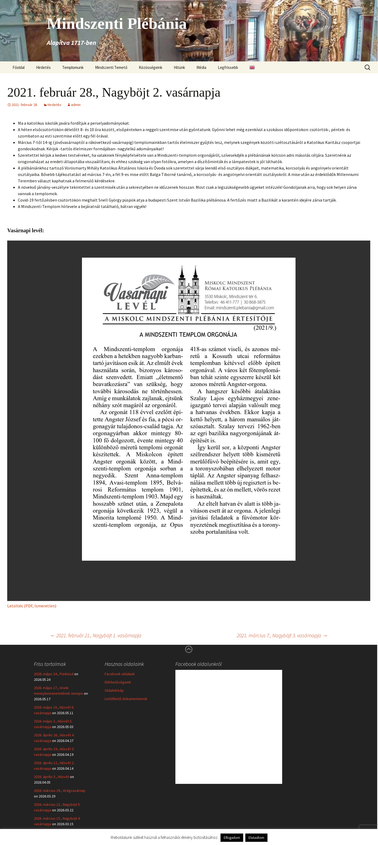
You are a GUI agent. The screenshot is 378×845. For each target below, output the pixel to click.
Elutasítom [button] (256, 837)
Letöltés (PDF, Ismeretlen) (31, 605)
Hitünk (179, 67)
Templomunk (73, 67)
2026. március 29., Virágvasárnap (59, 790)
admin (76, 104)
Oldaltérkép (114, 690)
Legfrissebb (228, 67)
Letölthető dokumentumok (126, 698)
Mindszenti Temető (111, 67)
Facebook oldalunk (120, 673)
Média (201, 67)
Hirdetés (43, 67)
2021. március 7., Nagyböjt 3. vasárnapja (282, 635)
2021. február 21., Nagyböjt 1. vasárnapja (95, 635)
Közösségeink (150, 67)
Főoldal (19, 67)
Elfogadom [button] (232, 837)
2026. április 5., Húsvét (51, 776)
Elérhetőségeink (118, 682)
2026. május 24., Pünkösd (53, 673)
